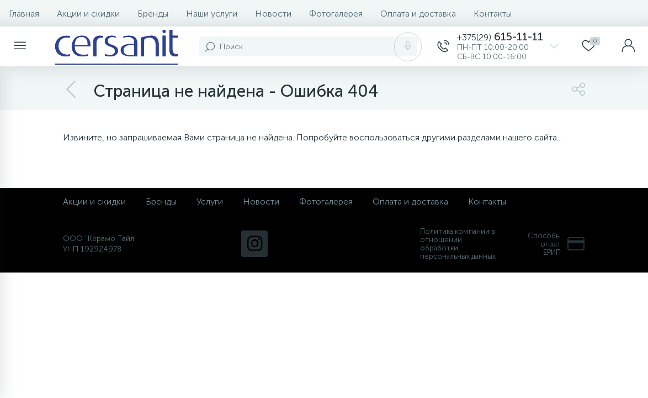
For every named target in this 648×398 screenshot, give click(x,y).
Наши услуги (211, 13)
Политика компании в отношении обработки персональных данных (458, 243)
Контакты (493, 13)
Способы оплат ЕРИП (556, 244)
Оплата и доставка (418, 13)
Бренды (152, 13)
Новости (273, 13)
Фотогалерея (336, 13)
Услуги (209, 201)
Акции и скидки (88, 13)
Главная (24, 13)
